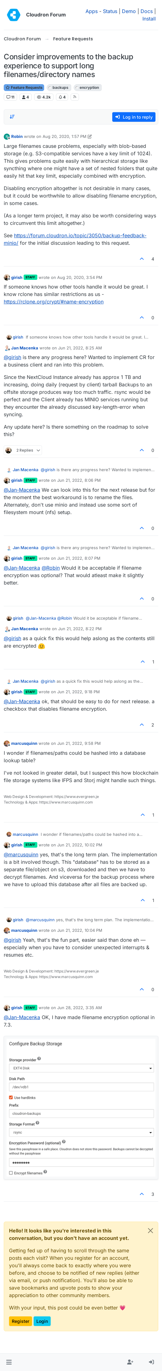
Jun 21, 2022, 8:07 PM (78, 558)
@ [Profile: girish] (12, 357)
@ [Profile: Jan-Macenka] (22, 490)
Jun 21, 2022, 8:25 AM (80, 347)
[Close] (150, 1230)
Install (149, 19)
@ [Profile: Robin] (51, 568)
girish (16, 277)
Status (110, 11)
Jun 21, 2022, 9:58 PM (79, 743)
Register (20, 1321)
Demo (129, 11)
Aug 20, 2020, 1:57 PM (64, 136)
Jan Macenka (24, 347)
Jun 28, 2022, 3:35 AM (79, 1007)
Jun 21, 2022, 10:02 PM (79, 844)
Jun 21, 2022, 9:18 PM (78, 691)
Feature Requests (24, 87)
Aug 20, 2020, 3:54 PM (79, 277)
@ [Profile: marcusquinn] (21, 854)
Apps (92, 11)
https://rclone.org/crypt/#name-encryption (54, 301)
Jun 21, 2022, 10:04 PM (79, 930)
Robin (17, 136)
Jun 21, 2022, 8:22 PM (80, 628)
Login (42, 1321)
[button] (8, 1362)
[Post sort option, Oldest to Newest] (12, 117)
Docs (147, 11)
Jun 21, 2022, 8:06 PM (79, 480)
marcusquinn (24, 743)
